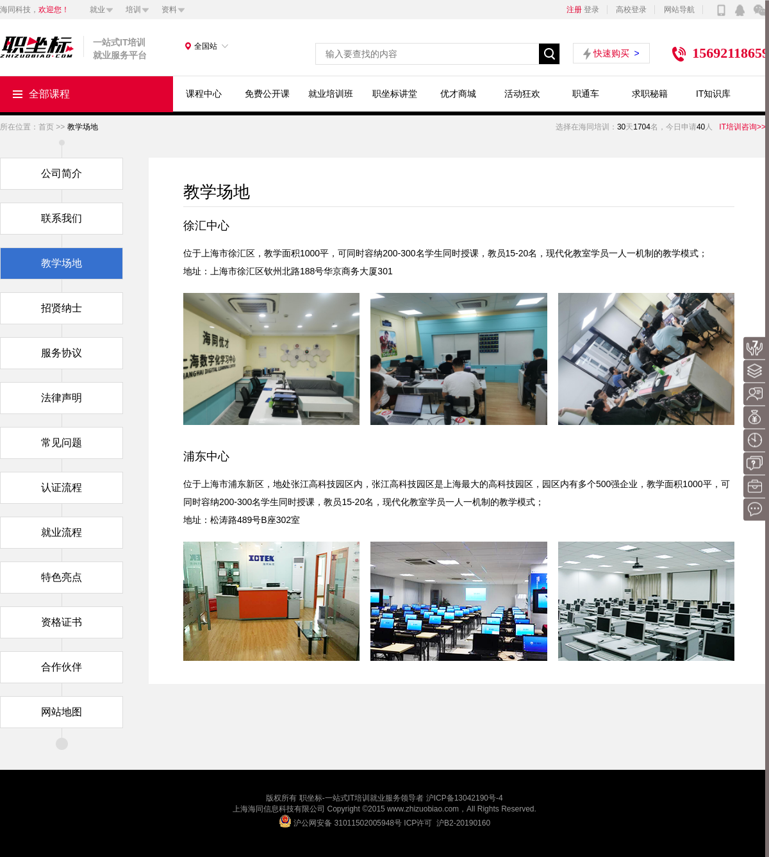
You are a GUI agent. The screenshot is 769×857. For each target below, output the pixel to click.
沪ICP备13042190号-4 (464, 798)
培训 (133, 9)
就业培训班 (330, 93)
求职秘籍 (650, 93)
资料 (169, 9)
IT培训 (359, 798)
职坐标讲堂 (394, 93)
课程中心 (204, 93)
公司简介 (61, 173)
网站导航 (679, 9)
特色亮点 (61, 577)
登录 (591, 9)
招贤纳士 (61, 308)
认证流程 (61, 487)
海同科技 (15, 9)
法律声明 (61, 397)
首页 (52, 126)
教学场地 (61, 263)
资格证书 (61, 622)
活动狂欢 (522, 93)
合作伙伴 (61, 666)
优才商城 (458, 93)
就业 (97, 9)
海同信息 (263, 808)
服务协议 (61, 352)
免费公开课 (267, 93)
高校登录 (631, 9)
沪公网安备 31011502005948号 (348, 823)
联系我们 (61, 218)
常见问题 (61, 442)
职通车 (585, 93)
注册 (574, 9)
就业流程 (61, 532)
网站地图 (61, 711)
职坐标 (310, 798)
